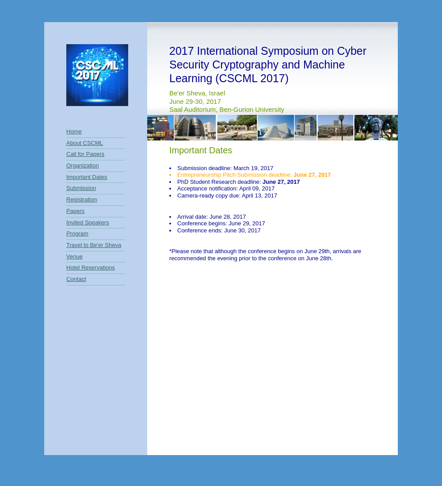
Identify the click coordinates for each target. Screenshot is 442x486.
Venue (74, 256)
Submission (81, 188)
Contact (76, 279)
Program (77, 233)
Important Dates (86, 177)
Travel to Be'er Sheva (93, 245)
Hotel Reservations (90, 267)
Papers (75, 211)
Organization (82, 165)
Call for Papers (85, 154)
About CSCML (84, 143)
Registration (81, 199)
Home (74, 131)
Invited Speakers (87, 222)
